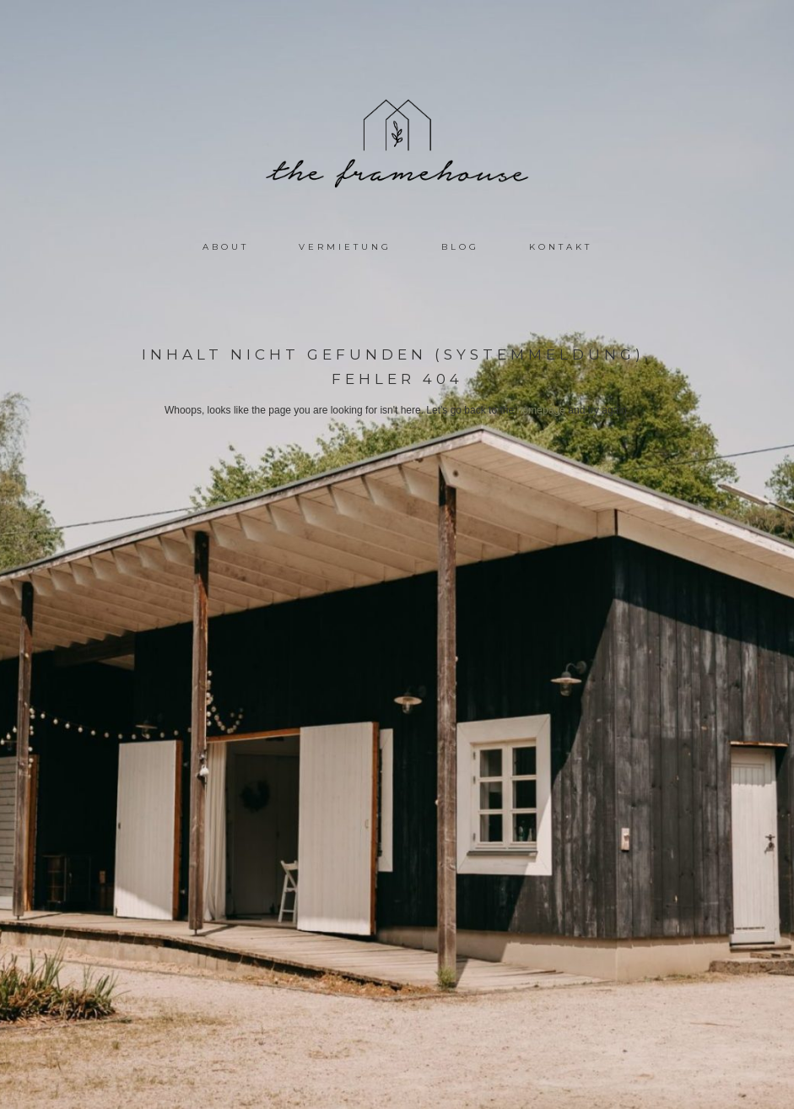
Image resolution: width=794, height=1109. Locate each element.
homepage (541, 410)
